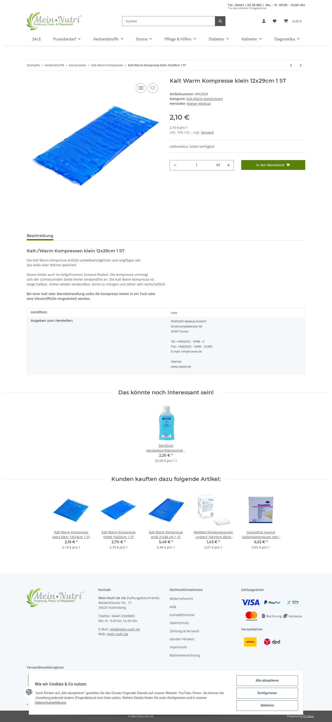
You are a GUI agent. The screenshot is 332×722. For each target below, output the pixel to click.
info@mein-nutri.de (125, 629)
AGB (173, 607)
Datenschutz (179, 623)
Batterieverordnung (185, 655)
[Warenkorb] (292, 21)
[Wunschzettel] (274, 21)
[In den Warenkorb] (273, 165)
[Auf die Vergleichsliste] (141, 88)
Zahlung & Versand (184, 631)
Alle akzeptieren (265, 682)
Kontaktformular (182, 615)
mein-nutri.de (117, 634)
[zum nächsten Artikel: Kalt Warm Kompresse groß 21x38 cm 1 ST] (300, 65)
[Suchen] (168, 21)
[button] (264, 21)
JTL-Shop (308, 716)
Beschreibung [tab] (40, 236)
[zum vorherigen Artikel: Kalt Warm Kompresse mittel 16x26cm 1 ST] (291, 65)
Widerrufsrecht (181, 598)
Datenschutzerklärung (51, 703)
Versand (207, 132)
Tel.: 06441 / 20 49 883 (245, 5)
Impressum (178, 647)
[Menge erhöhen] (228, 165)
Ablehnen (265, 706)
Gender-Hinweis (182, 639)
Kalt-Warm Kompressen (205, 99)
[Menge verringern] (175, 165)
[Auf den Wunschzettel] (153, 88)
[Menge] (196, 165)
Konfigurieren (265, 694)
